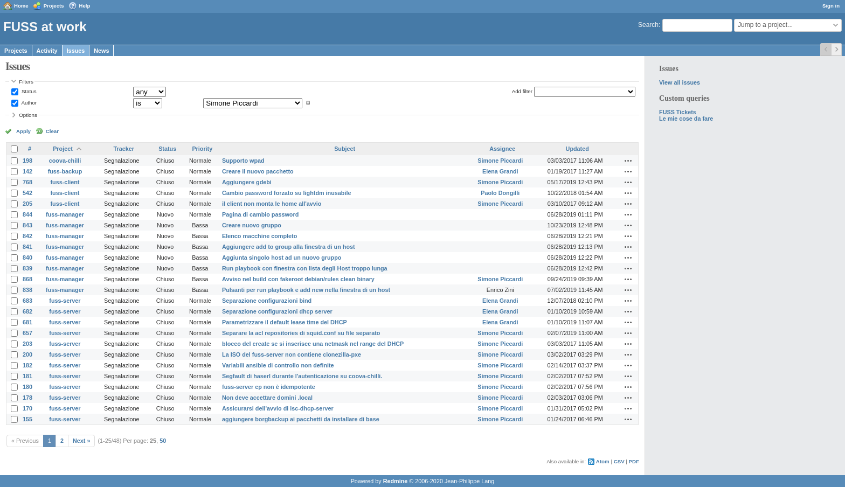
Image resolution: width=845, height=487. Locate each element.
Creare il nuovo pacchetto (258, 171)
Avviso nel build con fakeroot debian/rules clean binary (298, 279)
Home (21, 6)
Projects (54, 6)
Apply (23, 131)
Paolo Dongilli (500, 193)
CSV (619, 461)
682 (27, 311)
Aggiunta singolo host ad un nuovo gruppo (281, 257)
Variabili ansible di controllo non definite (278, 365)
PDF (634, 461)
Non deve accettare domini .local (267, 397)
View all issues (679, 82)
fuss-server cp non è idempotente (268, 387)
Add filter (522, 91)
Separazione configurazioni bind (266, 300)
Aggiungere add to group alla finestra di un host (288, 247)
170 (27, 408)
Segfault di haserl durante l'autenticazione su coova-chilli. (302, 376)
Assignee (502, 148)
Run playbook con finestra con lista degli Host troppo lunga (304, 268)
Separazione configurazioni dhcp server (277, 311)
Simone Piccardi (500, 160)
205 (27, 203)
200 (27, 354)
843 (27, 225)
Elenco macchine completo (259, 236)
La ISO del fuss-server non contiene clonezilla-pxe (291, 354)
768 (27, 182)
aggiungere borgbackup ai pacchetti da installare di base (300, 419)
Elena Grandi (500, 171)
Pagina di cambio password (260, 214)
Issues (76, 50)
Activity (47, 50)
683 (27, 300)
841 (27, 247)
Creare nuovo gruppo (251, 225)
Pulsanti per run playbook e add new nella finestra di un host (306, 290)
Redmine (395, 481)
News (101, 50)
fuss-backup (65, 171)
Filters (26, 82)
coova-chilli (65, 160)
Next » (81, 440)
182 (27, 365)
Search (648, 25)
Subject (344, 148)
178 (27, 397)
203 (27, 343)
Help (85, 6)
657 (27, 333)
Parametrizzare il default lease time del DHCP (284, 322)
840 (27, 257)
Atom (602, 461)
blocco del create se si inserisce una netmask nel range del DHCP (313, 343)
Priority (202, 148)
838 (27, 290)
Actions (628, 160)
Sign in (831, 6)
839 (27, 268)
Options (28, 115)
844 (27, 214)
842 (27, 236)
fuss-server (64, 300)
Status (28, 91)
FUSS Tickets (677, 112)
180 (27, 387)
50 (163, 440)
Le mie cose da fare (686, 118)
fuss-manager (65, 214)
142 (27, 171)
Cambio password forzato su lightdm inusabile (286, 193)
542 (27, 193)
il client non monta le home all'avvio (271, 203)
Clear (52, 131)
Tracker (124, 148)
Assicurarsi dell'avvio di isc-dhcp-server (278, 408)
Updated (577, 148)
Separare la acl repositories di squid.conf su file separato (301, 333)
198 (27, 160)
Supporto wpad (243, 160)
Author (28, 103)
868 (27, 279)
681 (27, 322)
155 (27, 419)
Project (63, 148)
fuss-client (64, 182)
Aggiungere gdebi (247, 182)
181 (27, 376)
